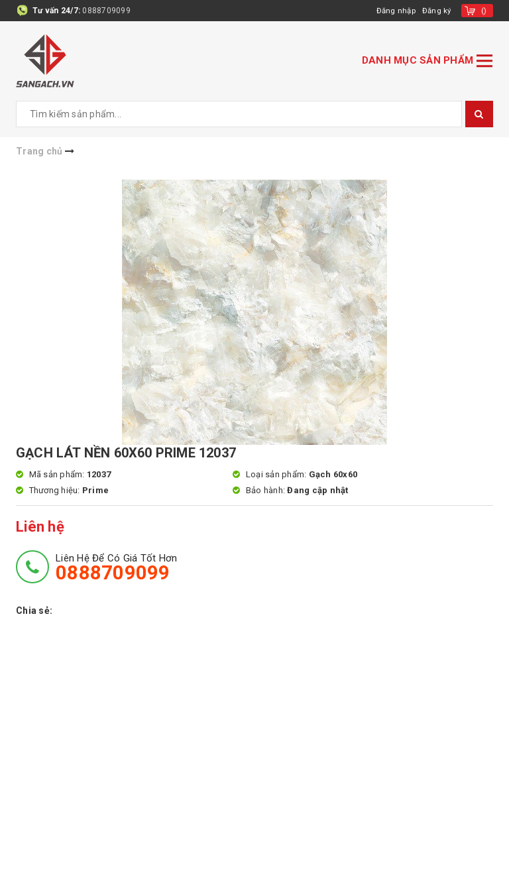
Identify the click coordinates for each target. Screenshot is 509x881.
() (484, 10)
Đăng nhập (394, 10)
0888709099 (106, 10)
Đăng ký (436, 10)
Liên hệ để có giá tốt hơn (116, 567)
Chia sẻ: (34, 610)
